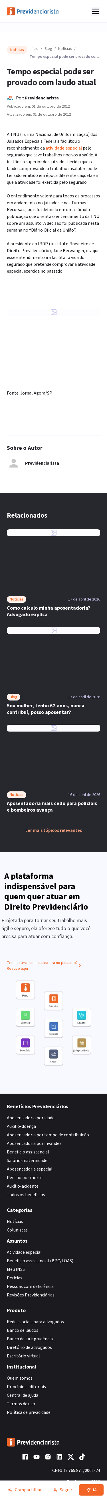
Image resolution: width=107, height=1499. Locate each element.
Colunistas (17, 1230)
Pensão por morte (25, 1177)
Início (34, 49)
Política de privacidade (29, 1412)
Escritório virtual (23, 1356)
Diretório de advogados (29, 1347)
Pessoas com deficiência (30, 1286)
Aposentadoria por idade (30, 1117)
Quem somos (20, 1378)
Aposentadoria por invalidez (34, 1143)
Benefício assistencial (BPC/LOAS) (40, 1260)
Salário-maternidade (27, 1160)
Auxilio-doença (21, 1126)
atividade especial (64, 148)
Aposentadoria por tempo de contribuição (48, 1134)
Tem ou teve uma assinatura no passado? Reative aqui (44, 967)
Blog (48, 49)
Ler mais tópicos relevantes (53, 830)
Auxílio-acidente (23, 1186)
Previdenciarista (42, 98)
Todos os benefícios (26, 1194)
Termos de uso (21, 1403)
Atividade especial (24, 1252)
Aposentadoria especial (30, 1169)
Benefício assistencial (28, 1152)
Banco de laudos (22, 1330)
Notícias (65, 49)
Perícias (14, 1278)
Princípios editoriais (26, 1386)
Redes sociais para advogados (35, 1321)
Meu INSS (16, 1269)
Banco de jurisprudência (30, 1338)
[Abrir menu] (95, 11)
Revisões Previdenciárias (30, 1295)
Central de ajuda (22, 1395)
